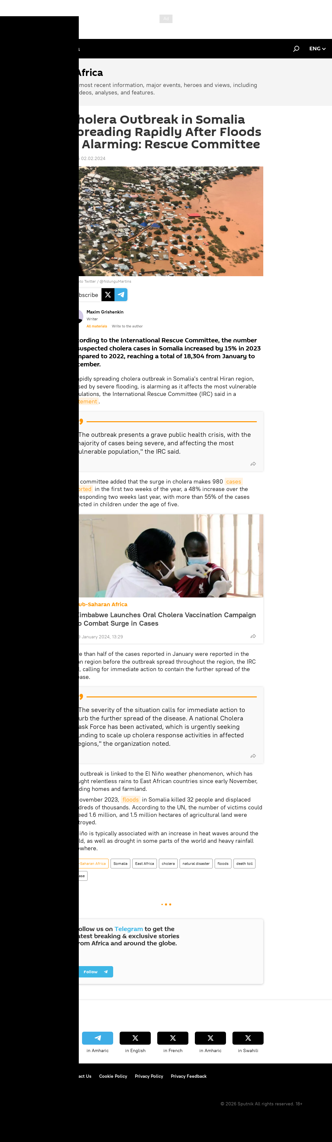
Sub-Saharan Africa (101, 604)
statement (83, 401)
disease (78, 875)
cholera (168, 863)
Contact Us (80, 1076)
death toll (244, 863)
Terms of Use (47, 1076)
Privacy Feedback (189, 1076)
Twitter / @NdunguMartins (107, 281)
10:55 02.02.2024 (87, 158)
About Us (16, 1076)
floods (131, 799)
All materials (97, 326)
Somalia (120, 863)
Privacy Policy (149, 1076)
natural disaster (196, 863)
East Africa (144, 863)
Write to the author (127, 326)
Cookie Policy (113, 1076)
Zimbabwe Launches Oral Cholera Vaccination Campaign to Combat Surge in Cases (165, 618)
